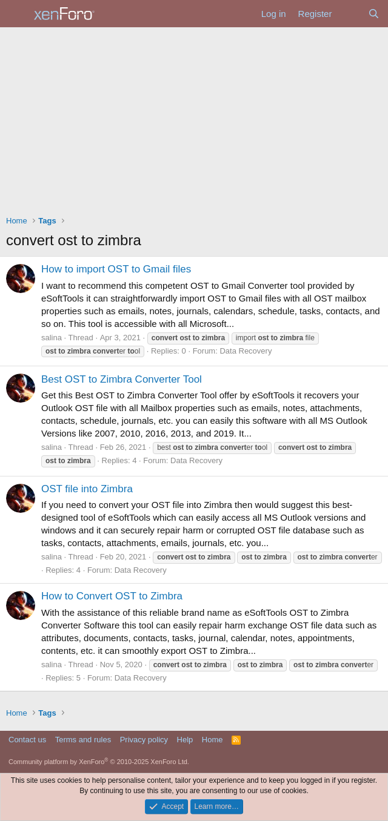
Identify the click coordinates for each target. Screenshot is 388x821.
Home (212, 739)
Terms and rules (83, 739)
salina (51, 337)
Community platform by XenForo (98, 761)
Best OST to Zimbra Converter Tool (121, 379)
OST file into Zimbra (87, 489)
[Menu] (16, 14)
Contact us (27, 739)
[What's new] (349, 13)
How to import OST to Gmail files (116, 269)
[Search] (374, 13)
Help (185, 739)
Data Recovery (245, 350)
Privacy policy (144, 739)
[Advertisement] (194, 118)
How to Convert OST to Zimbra (111, 596)
